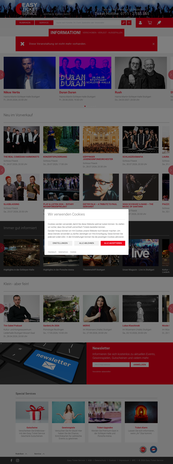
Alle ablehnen (86, 243)
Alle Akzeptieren (113, 243)
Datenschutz (63, 252)
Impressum (52, 252)
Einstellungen (60, 243)
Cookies (73, 252)
